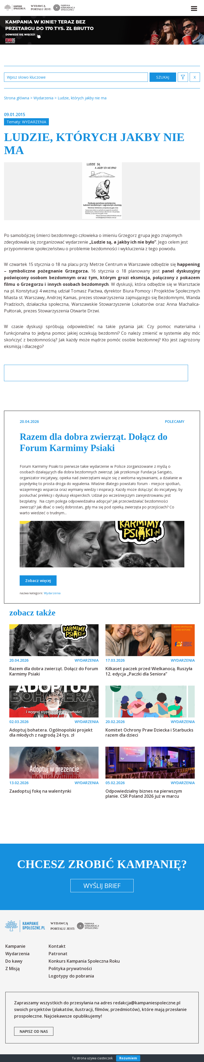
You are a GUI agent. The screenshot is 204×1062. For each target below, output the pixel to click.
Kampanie (15, 946)
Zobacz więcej (38, 580)
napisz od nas (34, 1031)
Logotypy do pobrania (71, 976)
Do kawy (14, 961)
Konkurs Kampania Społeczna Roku (84, 961)
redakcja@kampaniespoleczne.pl (146, 1003)
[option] (102, 191)
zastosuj (163, 77)
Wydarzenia (34, 121)
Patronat (58, 954)
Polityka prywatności (70, 968)
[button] (193, 7)
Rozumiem (128, 1058)
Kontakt (57, 946)
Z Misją (12, 968)
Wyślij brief (102, 885)
